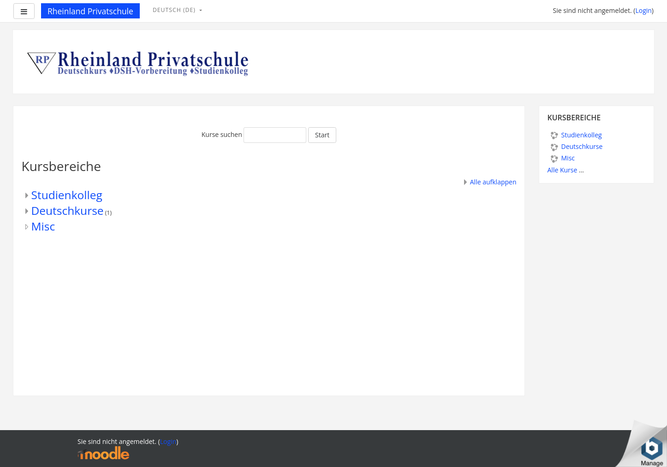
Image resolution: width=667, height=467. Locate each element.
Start (322, 134)
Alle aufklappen (493, 181)
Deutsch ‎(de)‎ (175, 10)
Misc (43, 226)
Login (643, 10)
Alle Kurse (563, 170)
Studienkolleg (66, 194)
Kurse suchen (222, 134)
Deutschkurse (67, 210)
